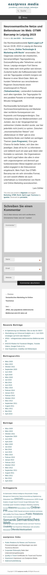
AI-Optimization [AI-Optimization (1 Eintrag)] (7, 493)
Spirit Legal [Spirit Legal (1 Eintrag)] (14, 523)
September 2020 (11, 369)
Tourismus (34, 195)
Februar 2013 (10, 395)
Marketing (7, 195)
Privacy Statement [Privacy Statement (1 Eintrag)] (19, 514)
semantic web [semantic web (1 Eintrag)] (27, 517)
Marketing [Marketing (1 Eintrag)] (30, 504)
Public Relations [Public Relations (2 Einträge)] (34, 514)
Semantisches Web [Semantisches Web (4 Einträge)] (21, 521)
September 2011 (11, 403)
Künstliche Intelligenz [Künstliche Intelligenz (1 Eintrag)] (20, 504)
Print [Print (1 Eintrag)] (12, 514)
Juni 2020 (8, 372)
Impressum (9, 558)
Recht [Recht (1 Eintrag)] (5, 517)
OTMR (14, 195)
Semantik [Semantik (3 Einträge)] (9, 519)
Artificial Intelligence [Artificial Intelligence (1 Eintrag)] (18, 493)
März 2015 (9, 388)
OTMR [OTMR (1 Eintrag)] (15, 511)
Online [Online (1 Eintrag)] (28, 508)
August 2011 (9, 406)
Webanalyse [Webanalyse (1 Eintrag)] (26, 527)
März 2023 (9, 364)
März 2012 (9, 401)
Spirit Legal (26, 195)
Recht (19, 195)
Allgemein (24, 193)
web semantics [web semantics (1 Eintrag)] (35, 527)
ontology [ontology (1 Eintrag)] (10, 511)
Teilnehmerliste (11, 91)
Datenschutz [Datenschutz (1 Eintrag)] (15, 496)
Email (8, 268)
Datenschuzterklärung (13, 561)
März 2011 (9, 408)
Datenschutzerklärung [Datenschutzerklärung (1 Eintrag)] (25, 496)
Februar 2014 (10, 390)
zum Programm (19, 141)
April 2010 (8, 414)
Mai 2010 (8, 411)
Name (8, 259)
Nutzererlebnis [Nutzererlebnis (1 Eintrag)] (21, 508)
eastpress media (23, 4)
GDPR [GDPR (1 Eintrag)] (36, 499)
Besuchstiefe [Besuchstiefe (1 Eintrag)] (29, 493)
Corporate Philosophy (13, 550)
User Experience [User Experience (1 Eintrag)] (18, 527)
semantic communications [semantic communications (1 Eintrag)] (14, 517)
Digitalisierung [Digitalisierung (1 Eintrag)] (37, 496)
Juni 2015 (8, 385)
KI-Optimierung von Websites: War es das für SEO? (23, 331)
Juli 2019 (8, 380)
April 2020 (8, 375)
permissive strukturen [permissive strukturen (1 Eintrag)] (29, 511)
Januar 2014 (9, 393)
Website (9, 277)
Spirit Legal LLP (35, 43)
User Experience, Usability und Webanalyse (21, 349)
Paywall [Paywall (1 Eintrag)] (20, 511)
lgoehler (7, 197)
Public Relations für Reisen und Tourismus (20, 542)
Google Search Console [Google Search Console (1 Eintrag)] (16, 502)
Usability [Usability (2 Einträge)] (7, 526)
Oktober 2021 (10, 367)
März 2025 (9, 361)
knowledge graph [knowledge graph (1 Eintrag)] (8, 504)
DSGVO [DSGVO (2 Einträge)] (18, 499)
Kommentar (10, 225)
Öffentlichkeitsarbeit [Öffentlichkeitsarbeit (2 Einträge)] (21, 529)
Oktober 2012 (10, 398)
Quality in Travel (11, 555)
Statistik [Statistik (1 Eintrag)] (20, 523)
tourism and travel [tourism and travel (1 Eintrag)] (28, 523)
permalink (23, 197)
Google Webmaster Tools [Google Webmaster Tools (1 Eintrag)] (31, 502)
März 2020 (9, 377)
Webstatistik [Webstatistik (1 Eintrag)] (6, 530)
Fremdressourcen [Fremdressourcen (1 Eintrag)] (29, 499)
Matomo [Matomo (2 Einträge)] (12, 507)
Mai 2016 (8, 382)
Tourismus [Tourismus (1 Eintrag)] (37, 523)
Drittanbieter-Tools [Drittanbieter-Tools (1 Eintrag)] (8, 499)
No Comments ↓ (28, 38)
